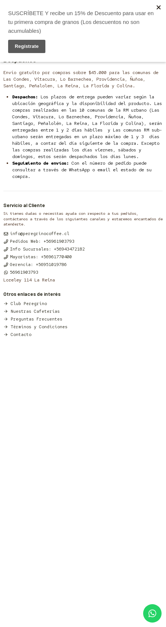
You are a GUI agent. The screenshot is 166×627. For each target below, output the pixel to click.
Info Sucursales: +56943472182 (44, 249)
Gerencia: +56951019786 (35, 264)
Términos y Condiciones (35, 327)
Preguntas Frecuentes (32, 319)
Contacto (17, 334)
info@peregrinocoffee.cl (36, 233)
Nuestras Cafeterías (31, 311)
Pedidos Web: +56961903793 (39, 241)
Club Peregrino (25, 303)
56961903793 (20, 272)
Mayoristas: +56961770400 (37, 257)
